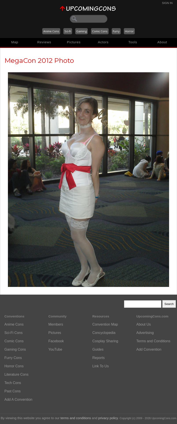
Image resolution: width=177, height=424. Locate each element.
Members (55, 324)
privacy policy (108, 418)
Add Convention (148, 349)
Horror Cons (14, 366)
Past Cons (12, 391)
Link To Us (100, 366)
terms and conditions (75, 418)
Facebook (56, 341)
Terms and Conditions (153, 341)
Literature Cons (16, 374)
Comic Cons (100, 31)
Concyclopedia (103, 333)
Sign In (167, 3)
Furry (116, 31)
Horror (129, 31)
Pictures (73, 42)
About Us (143, 324)
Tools (132, 42)
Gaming (81, 31)
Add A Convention (18, 399)
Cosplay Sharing (105, 341)
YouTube (55, 349)
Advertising (145, 333)
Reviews (44, 42)
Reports (98, 358)
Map (14, 42)
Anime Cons (51, 31)
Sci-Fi (67, 31)
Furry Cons (13, 358)
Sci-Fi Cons (13, 333)
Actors (103, 42)
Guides (98, 349)
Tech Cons (12, 383)
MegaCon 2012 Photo (39, 60)
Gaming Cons (15, 349)
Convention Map (105, 324)
